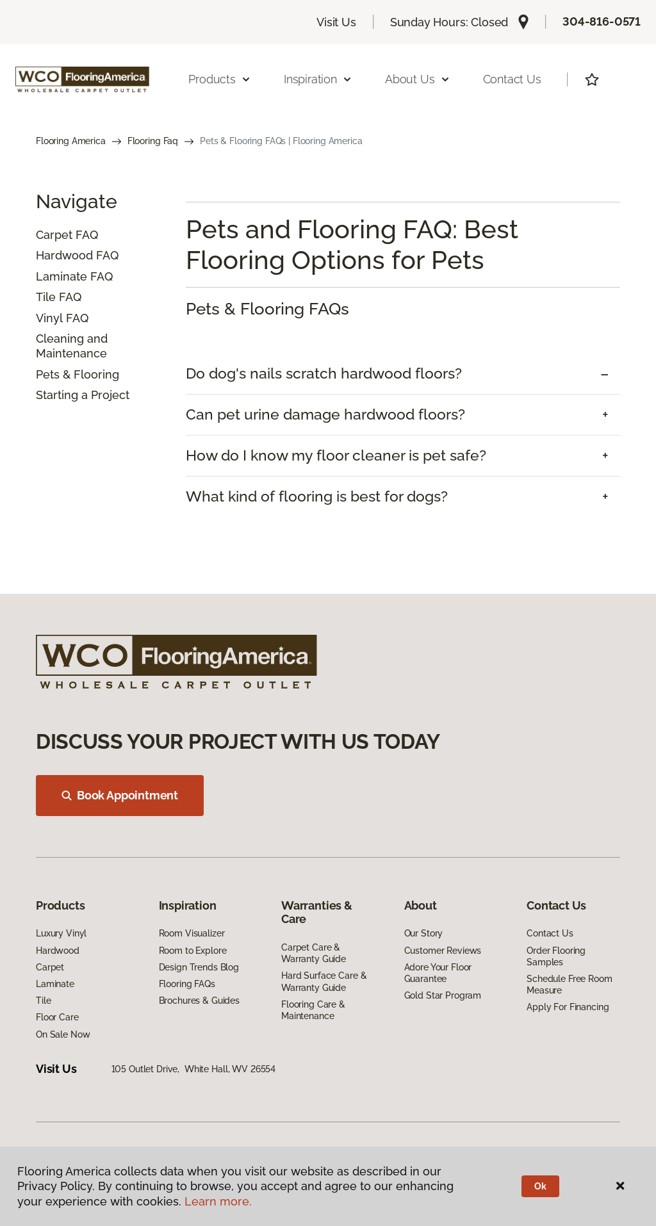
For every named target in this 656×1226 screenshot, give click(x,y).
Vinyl (49, 318)
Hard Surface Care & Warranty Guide (323, 981)
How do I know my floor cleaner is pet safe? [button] (336, 455)
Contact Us (512, 79)
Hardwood (64, 255)
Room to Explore (193, 950)
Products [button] (219, 79)
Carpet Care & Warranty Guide (313, 953)
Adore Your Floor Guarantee (438, 973)
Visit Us (336, 22)
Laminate (61, 276)
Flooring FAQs (187, 984)
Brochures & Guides (199, 1000)
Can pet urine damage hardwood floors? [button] (325, 414)
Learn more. (218, 1201)
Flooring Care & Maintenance (313, 1010)
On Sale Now (63, 1034)
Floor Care (57, 1017)
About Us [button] (417, 79)
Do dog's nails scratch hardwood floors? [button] (324, 373)
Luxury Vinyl (61, 933)
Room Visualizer (192, 933)
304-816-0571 (601, 21)
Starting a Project (82, 395)
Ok (540, 1186)
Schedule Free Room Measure (569, 984)
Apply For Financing (568, 1007)
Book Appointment (120, 795)
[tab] (403, 373)
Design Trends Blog (199, 967)
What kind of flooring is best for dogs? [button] (317, 496)
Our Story (423, 933)
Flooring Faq (152, 141)
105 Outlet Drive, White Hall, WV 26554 (193, 1069)
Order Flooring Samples (556, 956)
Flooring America (71, 141)
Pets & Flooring (77, 374)
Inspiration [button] (318, 79)
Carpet (54, 234)
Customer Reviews (443, 950)
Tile (46, 297)
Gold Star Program (443, 995)
